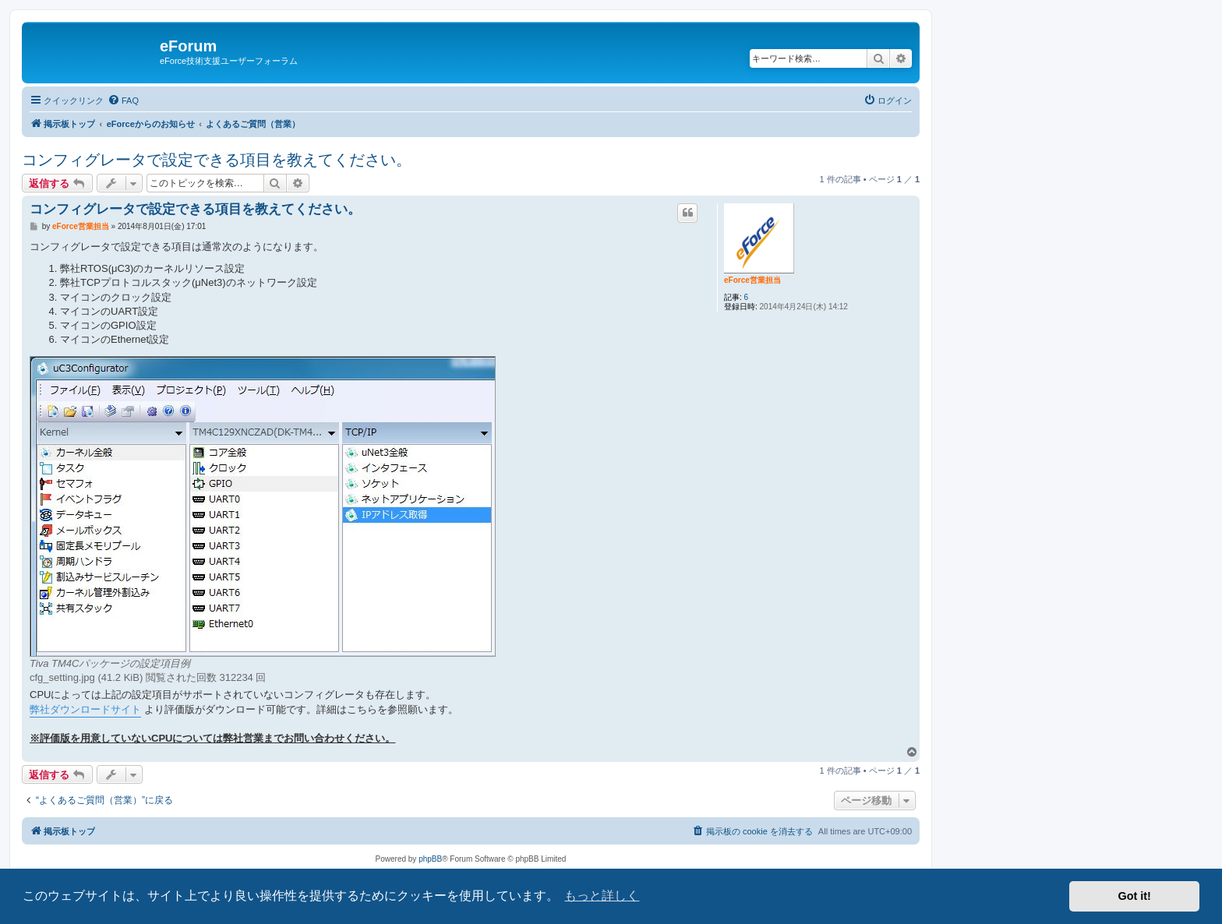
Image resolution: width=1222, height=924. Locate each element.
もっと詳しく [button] (601, 895)
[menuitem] (123, 100)
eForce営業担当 (752, 280)
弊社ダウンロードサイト (85, 709)
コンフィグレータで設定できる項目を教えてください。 (216, 159)
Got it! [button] (1134, 896)
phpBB (430, 859)
